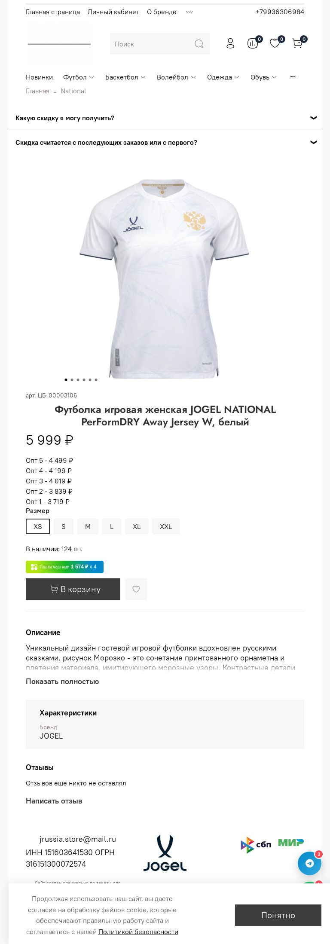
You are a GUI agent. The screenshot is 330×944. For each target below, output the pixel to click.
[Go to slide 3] (78, 380)
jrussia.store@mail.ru (78, 839)
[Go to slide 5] (90, 380)
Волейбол (176, 77)
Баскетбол (126, 77)
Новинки (39, 77)
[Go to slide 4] (84, 380)
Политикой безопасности (138, 931)
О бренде (162, 11)
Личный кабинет (113, 11)
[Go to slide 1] (66, 380)
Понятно (278, 915)
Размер (37, 511)
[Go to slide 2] (72, 380)
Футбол (79, 77)
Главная (37, 90)
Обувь (264, 77)
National (73, 90)
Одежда (223, 77)
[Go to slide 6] (96, 380)
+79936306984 (280, 11)
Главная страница (53, 11)
